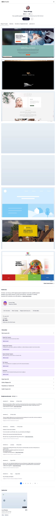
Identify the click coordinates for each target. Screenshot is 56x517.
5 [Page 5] (30, 483)
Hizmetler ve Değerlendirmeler (21, 23)
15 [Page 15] (35, 483)
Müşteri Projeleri (4, 23)
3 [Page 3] (25, 483)
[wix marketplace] (5, 2)
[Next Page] (37, 483)
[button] (28, 42)
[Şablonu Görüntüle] (14, 503)
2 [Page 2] (23, 483)
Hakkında (11, 23)
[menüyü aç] (54, 2)
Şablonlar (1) (32, 23)
